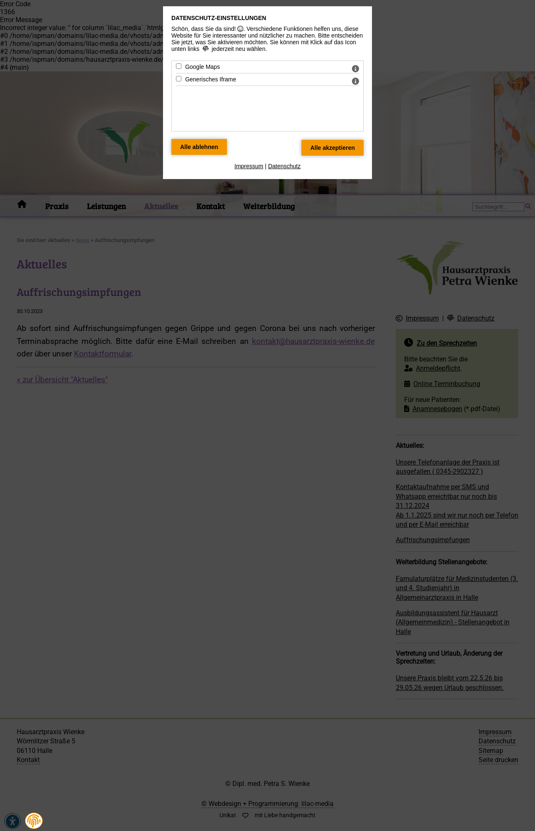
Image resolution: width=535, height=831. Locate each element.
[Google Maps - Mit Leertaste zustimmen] (178, 66)
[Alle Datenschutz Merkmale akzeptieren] (332, 148)
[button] (34, 821)
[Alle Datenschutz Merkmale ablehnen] (199, 147)
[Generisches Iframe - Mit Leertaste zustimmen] (178, 78)
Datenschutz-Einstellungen (218, 18)
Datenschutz (284, 166)
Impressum (248, 166)
